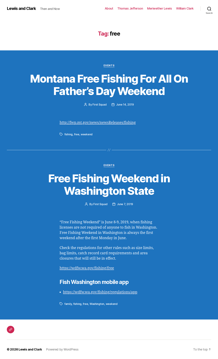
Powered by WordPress (62, 349)
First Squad (99, 104)
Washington (97, 304)
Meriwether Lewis (159, 8)
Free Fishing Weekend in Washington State (109, 184)
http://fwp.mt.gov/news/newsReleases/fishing (98, 122)
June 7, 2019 (125, 204)
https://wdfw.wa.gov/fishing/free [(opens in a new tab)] (87, 268)
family (68, 304)
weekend (86, 134)
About (109, 8)
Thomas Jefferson (130, 8)
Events (109, 65)
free (76, 134)
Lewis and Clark (21, 8)
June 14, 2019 (125, 104)
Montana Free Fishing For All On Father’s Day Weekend (109, 85)
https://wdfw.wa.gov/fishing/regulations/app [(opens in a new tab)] (100, 292)
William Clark (185, 8)
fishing (68, 134)
